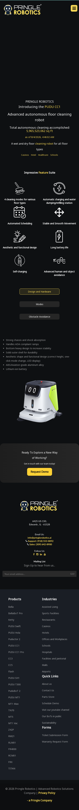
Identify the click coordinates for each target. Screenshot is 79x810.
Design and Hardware (39, 291)
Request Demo (40, 472)
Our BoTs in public (51, 716)
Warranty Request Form (55, 741)
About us (47, 683)
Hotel (33, 155)
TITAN (11, 768)
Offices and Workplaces (54, 639)
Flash (11, 671)
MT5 (10, 716)
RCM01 (12, 755)
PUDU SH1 (14, 678)
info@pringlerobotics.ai (39, 537)
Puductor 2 (14, 639)
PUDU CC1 (14, 645)
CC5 (10, 665)
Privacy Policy (46, 793)
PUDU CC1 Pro (16, 652)
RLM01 (12, 742)
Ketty (11, 619)
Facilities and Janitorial (54, 658)
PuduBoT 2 (14, 690)
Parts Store (48, 696)
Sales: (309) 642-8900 (40, 544)
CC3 (10, 658)
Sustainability (49, 722)
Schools (54, 155)
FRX (10, 762)
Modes (39, 304)
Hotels (45, 632)
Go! (72, 573)
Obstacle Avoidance (39, 316)
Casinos (25, 155)
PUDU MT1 (14, 697)
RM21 (11, 736)
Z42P (11, 729)
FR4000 (12, 749)
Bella (11, 606)
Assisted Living (50, 606)
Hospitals (47, 652)
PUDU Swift (14, 626)
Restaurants (48, 619)
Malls (45, 665)
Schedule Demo (50, 703)
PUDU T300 (14, 684)
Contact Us (48, 690)
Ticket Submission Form (55, 735)
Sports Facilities (50, 613)
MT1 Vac (13, 723)
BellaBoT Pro (15, 613)
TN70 (11, 710)
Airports (46, 671)
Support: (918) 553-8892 (40, 541)
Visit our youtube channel (55, 709)
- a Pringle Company (39, 800)
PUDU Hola (14, 632)
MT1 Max (13, 703)
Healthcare (43, 155)
